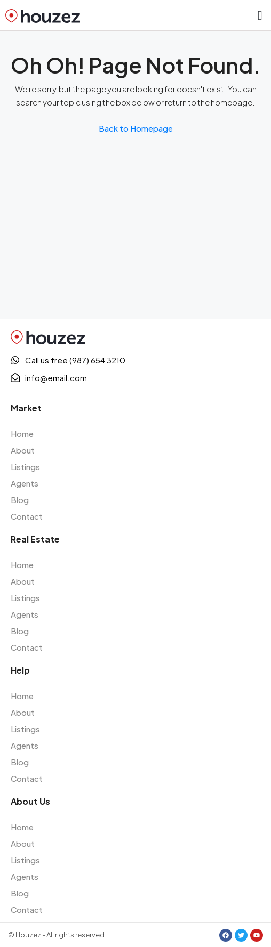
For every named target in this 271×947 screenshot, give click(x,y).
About (23, 450)
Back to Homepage (136, 128)
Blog (20, 500)
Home (22, 433)
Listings (25, 467)
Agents (24, 483)
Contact (27, 516)
